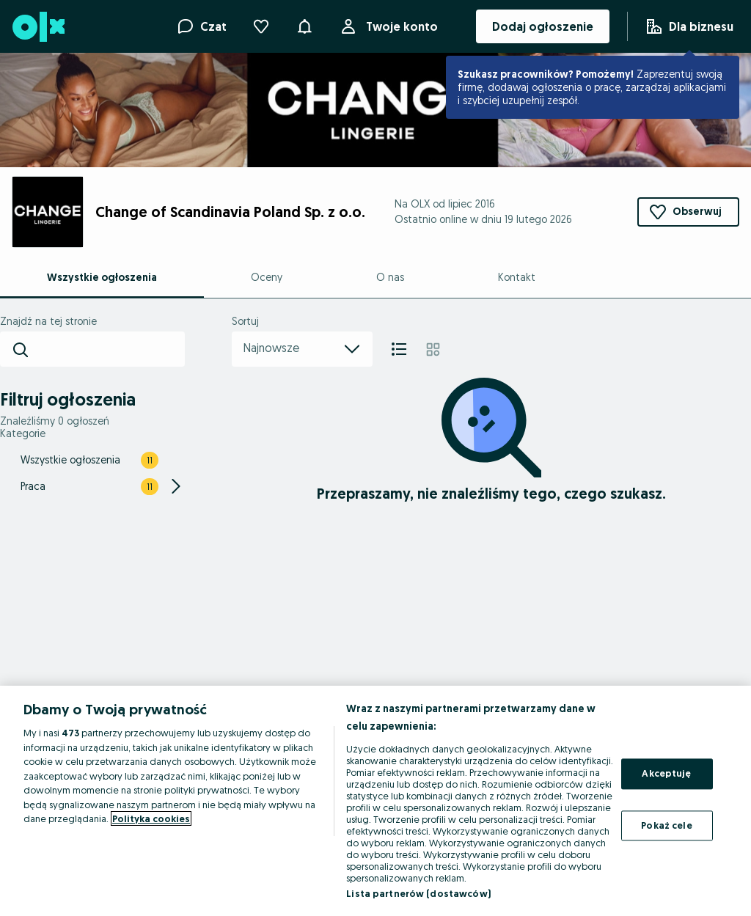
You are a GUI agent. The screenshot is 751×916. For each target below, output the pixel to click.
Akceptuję (666, 773)
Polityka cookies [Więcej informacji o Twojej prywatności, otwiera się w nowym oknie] (151, 818)
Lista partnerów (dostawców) (418, 893)
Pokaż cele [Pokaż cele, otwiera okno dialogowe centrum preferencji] (666, 825)
